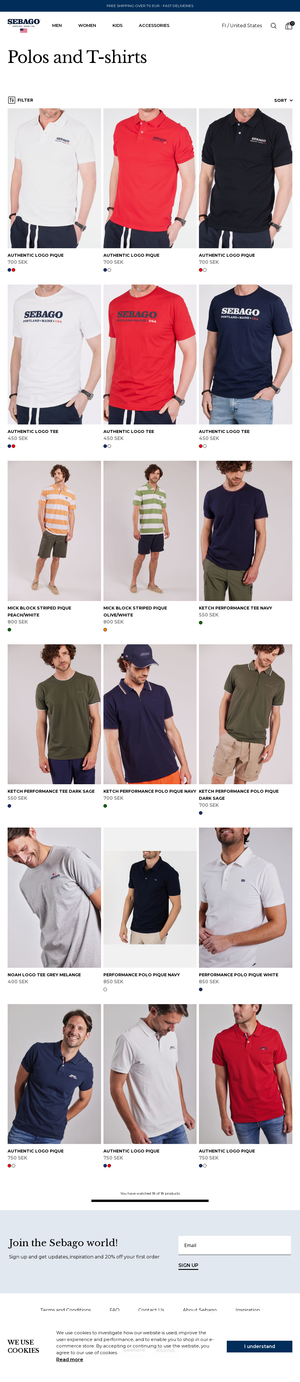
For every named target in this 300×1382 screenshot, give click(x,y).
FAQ (115, 1310)
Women (90, 25)
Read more (69, 1359)
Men (60, 25)
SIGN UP (188, 1266)
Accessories (157, 25)
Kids (120, 25)
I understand (259, 1346)
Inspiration (248, 1310)
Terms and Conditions (65, 1310)
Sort (283, 100)
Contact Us (151, 1310)
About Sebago (200, 1310)
